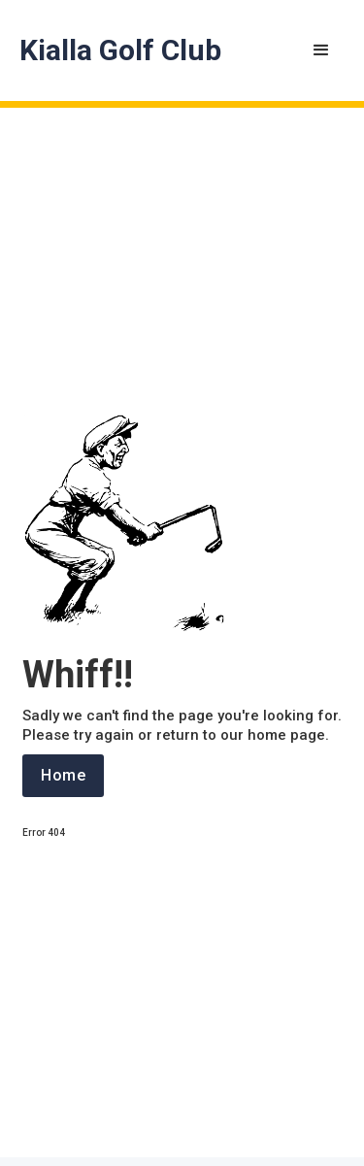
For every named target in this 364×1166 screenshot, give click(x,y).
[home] (120, 50)
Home (63, 775)
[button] (321, 50)
